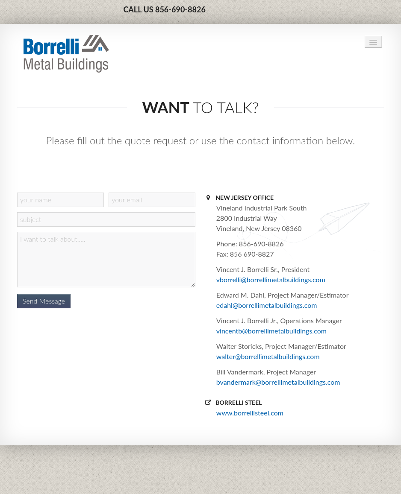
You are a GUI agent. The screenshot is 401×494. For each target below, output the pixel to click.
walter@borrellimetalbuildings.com (268, 356)
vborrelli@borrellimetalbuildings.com (270, 279)
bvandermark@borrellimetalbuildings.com (278, 382)
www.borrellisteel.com (249, 413)
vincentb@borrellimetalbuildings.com (271, 331)
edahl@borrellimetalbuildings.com (266, 305)
